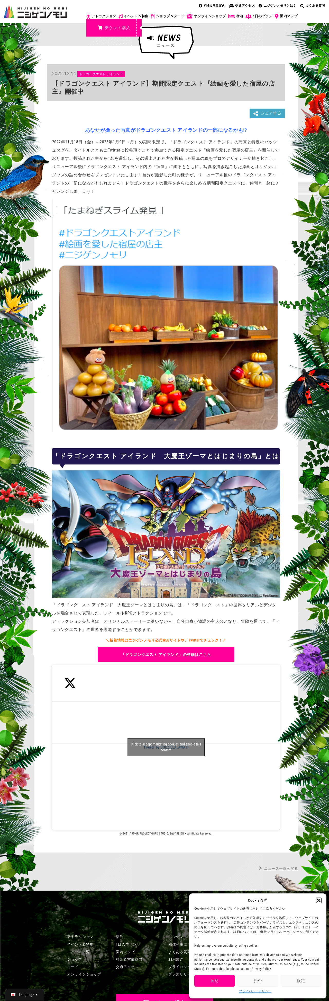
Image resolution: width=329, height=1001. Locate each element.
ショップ (74, 959)
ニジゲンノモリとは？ (277, 5)
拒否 (258, 980)
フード (72, 967)
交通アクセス (242, 5)
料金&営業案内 (212, 5)
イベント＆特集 (133, 16)
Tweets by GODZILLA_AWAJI (166, 747)
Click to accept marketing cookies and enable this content (166, 747)
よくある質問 (312, 5)
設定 (301, 980)
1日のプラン (258, 16)
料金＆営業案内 (129, 959)
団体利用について (183, 944)
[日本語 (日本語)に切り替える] (24, 994)
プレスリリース (181, 974)
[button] (318, 900)
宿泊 (235, 16)
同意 (214, 980)
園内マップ (286, 16)
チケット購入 (114, 27)
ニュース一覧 (78, 952)
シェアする (267, 113)
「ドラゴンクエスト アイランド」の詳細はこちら (166, 654)
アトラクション (101, 16)
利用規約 (176, 959)
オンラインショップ (206, 16)
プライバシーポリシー (255, 991)
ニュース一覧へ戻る (281, 868)
